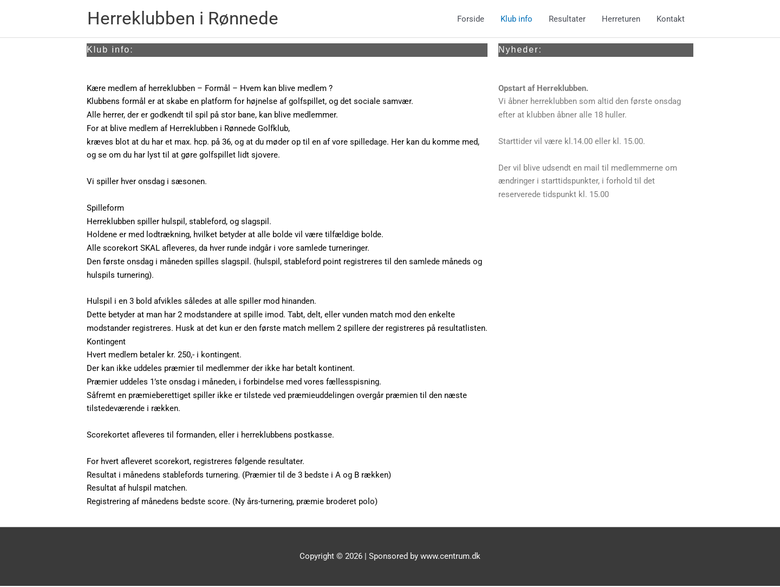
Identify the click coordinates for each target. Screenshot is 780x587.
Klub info (516, 19)
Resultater (567, 19)
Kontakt (670, 19)
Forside (470, 19)
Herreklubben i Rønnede (189, 19)
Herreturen (621, 19)
